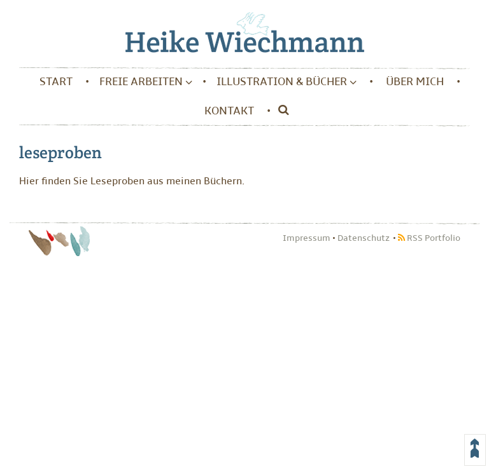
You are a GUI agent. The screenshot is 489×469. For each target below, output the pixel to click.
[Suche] (280, 111)
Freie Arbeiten (145, 81)
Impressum (306, 238)
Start (56, 81)
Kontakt (229, 111)
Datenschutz (363, 238)
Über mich (415, 81)
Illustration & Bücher (286, 81)
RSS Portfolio (429, 238)
